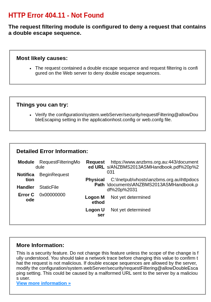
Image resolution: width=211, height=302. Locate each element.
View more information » (43, 283)
